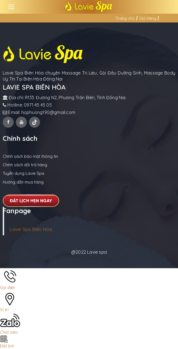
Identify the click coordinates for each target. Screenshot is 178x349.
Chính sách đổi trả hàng (25, 164)
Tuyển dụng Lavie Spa (23, 173)
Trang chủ (125, 18)
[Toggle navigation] (11, 7)
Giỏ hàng (147, 18)
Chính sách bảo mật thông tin (30, 156)
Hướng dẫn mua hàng (23, 182)
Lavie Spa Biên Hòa (31, 229)
